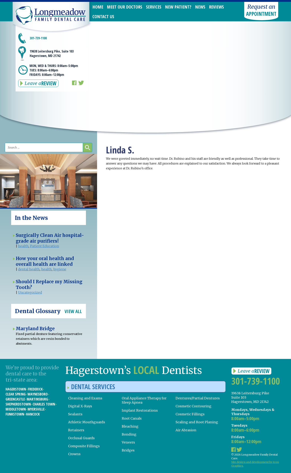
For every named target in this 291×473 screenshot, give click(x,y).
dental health (29, 269)
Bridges (128, 450)
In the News (31, 217)
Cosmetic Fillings (190, 414)
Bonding (129, 434)
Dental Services (91, 386)
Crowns (74, 454)
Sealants (75, 414)
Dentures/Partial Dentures (198, 398)
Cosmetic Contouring (193, 406)
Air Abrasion (186, 430)
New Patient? (178, 7)
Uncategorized (30, 292)
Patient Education (44, 246)
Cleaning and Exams (85, 398)
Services (153, 7)
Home (97, 7)
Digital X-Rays (80, 406)
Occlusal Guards (81, 438)
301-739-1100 (38, 38)
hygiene (59, 269)
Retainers (76, 430)
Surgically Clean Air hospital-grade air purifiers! (50, 238)
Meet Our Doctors (124, 7)
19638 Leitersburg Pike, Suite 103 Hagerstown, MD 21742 (52, 53)
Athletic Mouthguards (86, 422)
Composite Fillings (84, 446)
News (200, 7)
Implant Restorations (140, 410)
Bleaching (130, 426)
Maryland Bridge (35, 328)
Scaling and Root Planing (197, 422)
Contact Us (103, 16)
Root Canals (132, 418)
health (23, 246)
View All (73, 311)
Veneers (128, 442)
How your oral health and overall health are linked (45, 261)
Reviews (216, 7)
